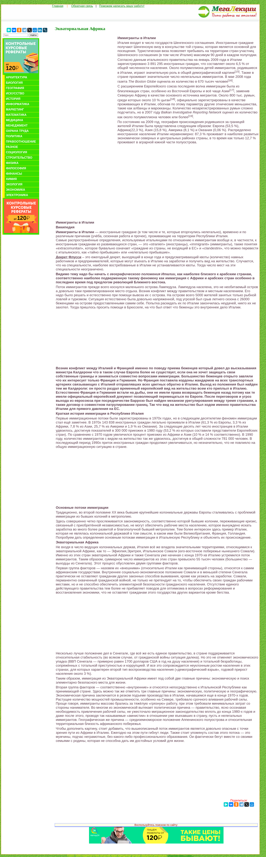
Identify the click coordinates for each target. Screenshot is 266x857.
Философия (16, 168)
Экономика (15, 189)
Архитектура (16, 77)
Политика (14, 136)
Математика (16, 114)
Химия (11, 179)
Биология (14, 82)
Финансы (14, 173)
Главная (57, 6)
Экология (14, 184)
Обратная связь (82, 6)
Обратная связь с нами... (180, 855)
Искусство (15, 93)
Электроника (17, 195)
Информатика (17, 104)
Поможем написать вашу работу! (121, 6)
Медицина (14, 120)
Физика (12, 163)
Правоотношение (21, 141)
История (13, 98)
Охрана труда (17, 130)
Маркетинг (15, 109)
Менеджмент (17, 125)
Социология (16, 152)
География (15, 88)
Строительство (19, 157)
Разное (12, 146)
